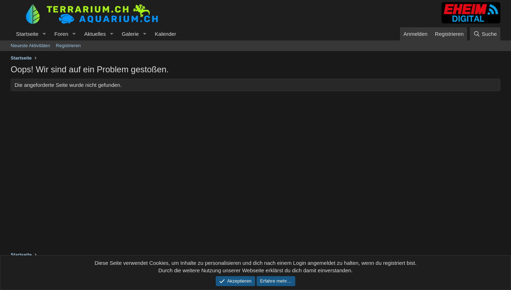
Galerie (130, 34)
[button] (44, 33)
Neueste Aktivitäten (30, 45)
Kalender (165, 34)
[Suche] (485, 33)
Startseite (27, 34)
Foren (61, 34)
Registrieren (68, 45)
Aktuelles (95, 34)
